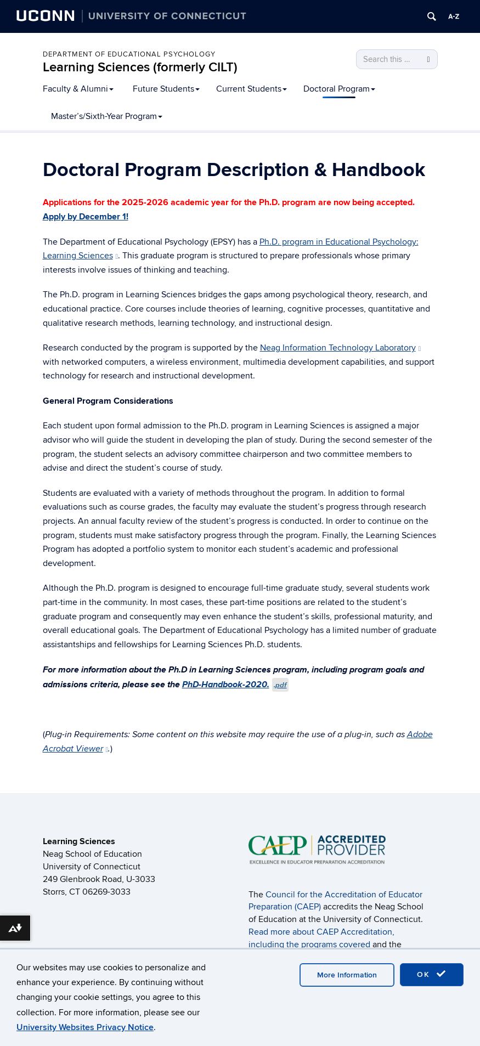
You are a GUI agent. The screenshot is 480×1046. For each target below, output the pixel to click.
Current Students (251, 88)
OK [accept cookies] (432, 974)
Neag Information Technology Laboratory (340, 347)
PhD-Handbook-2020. (235, 684)
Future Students (166, 88)
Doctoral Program (339, 88)
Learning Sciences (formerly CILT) (140, 67)
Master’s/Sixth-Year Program (106, 116)
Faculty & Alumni (78, 88)
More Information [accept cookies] (347, 975)
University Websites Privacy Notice (85, 1027)
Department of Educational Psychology (129, 54)
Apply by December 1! (85, 216)
